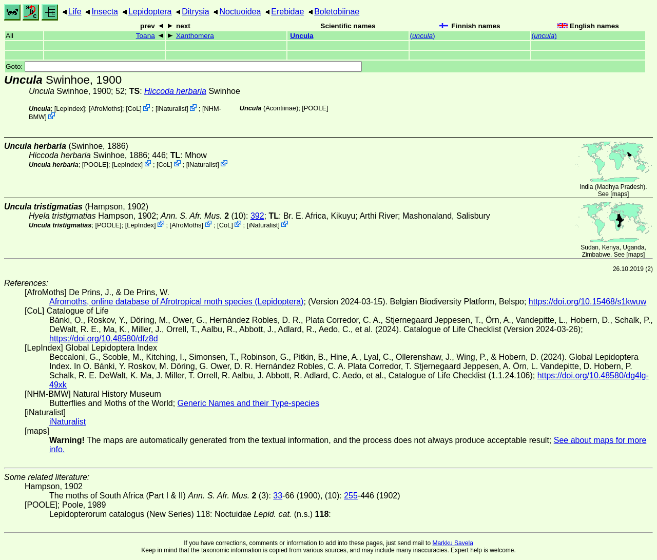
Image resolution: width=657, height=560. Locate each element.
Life (75, 11)
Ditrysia (195, 11)
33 (277, 495)
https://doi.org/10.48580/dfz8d (103, 338)
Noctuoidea (240, 11)
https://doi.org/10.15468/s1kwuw (587, 301)
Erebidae (287, 11)
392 (257, 215)
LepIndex (69, 108)
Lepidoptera (150, 11)
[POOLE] (315, 108)
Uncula (301, 36)
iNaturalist (171, 108)
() (422, 36)
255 (351, 495)
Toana (145, 36)
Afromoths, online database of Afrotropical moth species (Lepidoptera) (176, 301)
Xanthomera (195, 36)
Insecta (104, 11)
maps (619, 194)
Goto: (184, 66)
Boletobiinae (336, 11)
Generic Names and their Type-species (248, 403)
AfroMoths (105, 108)
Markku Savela (452, 543)
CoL (134, 108)
